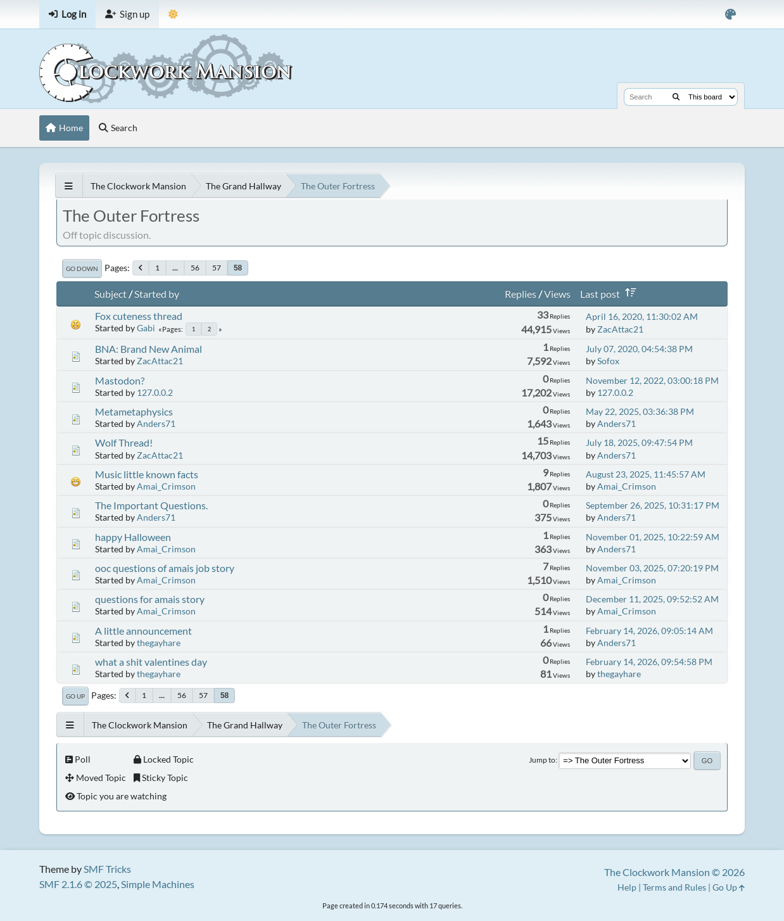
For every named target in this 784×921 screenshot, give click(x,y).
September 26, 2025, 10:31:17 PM (652, 505)
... (175, 267)
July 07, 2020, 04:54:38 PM (639, 348)
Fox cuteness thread (138, 316)
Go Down (82, 268)
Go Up (75, 696)
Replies (520, 294)
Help (626, 887)
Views (557, 294)
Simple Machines (157, 884)
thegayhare (158, 642)
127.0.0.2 (155, 392)
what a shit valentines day (151, 662)
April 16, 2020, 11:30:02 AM (642, 316)
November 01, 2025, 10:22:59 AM (652, 536)
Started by (156, 294)
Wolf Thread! (124, 442)
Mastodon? (119, 380)
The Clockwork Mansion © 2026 (674, 872)
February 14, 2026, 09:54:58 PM (649, 661)
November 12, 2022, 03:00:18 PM (652, 380)
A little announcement (143, 631)
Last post (610, 294)
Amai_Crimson (166, 486)
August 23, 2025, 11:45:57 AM (645, 474)
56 (195, 267)
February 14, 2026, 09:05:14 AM (649, 630)
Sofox (608, 360)
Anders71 (156, 423)
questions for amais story (150, 599)
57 (216, 267)
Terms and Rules (674, 887)
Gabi (146, 327)
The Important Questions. (151, 505)
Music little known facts (146, 474)
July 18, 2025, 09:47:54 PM (639, 442)
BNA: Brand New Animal (148, 349)
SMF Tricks (107, 869)
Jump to (542, 760)
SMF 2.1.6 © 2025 (78, 884)
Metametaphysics (134, 411)
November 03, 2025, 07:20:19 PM (652, 567)
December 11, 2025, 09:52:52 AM (652, 599)
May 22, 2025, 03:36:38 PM (640, 411)
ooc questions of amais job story (164, 568)
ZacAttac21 (620, 329)
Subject (110, 294)
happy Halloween (133, 537)
